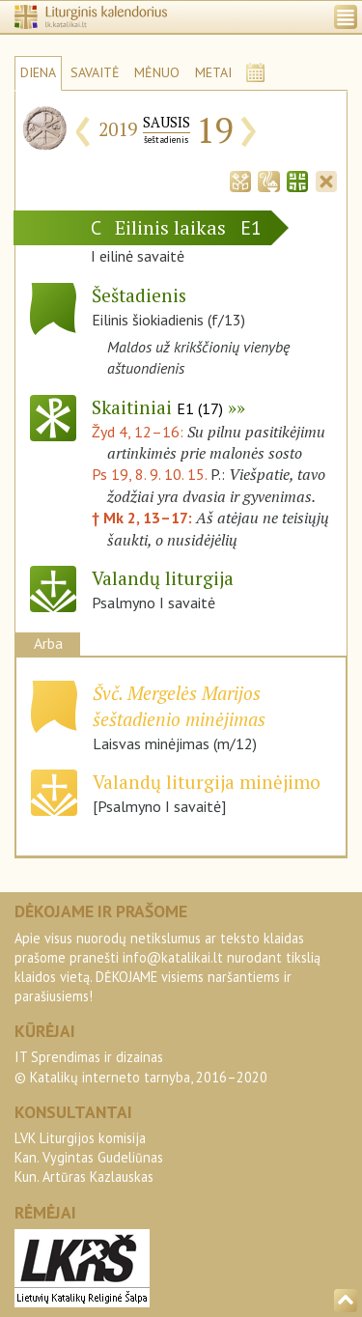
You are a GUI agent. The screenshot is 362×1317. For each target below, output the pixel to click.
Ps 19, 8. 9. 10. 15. (149, 474)
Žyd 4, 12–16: (139, 431)
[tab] (240, 179)
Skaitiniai (157, 407)
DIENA (38, 72)
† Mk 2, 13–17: (144, 517)
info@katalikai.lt (173, 957)
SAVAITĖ (95, 72)
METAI (213, 72)
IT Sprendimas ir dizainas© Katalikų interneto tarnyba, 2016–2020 (140, 1066)
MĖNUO (157, 72)
